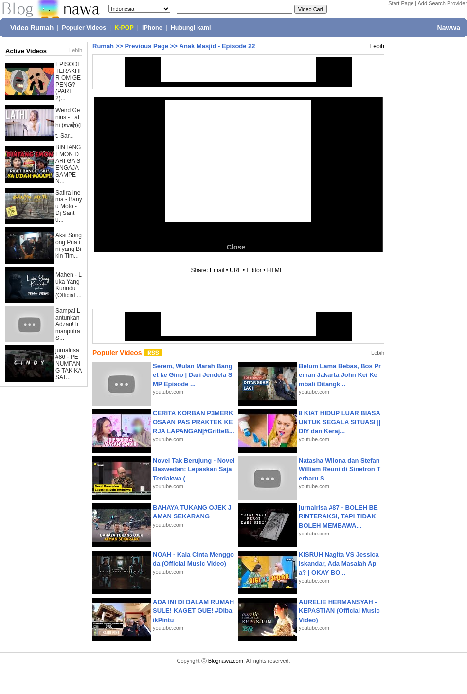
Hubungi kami (191, 27)
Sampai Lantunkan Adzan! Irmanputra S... (67, 324)
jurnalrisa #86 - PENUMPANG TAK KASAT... (68, 364)
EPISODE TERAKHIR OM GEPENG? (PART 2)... (68, 81)
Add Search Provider (442, 3)
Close (236, 247)
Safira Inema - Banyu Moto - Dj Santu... (68, 206)
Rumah (103, 46)
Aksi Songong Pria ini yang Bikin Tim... (68, 245)
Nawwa (448, 28)
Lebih (75, 50)
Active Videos (26, 50)
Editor (253, 270)
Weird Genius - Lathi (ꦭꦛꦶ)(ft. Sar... (68, 123)
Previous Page (146, 46)
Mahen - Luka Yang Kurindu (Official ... (68, 285)
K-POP (124, 27)
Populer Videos (84, 27)
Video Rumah (32, 28)
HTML (275, 270)
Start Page (400, 3)
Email (217, 270)
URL (235, 270)
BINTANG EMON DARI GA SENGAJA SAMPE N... (68, 164)
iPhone (152, 27)
